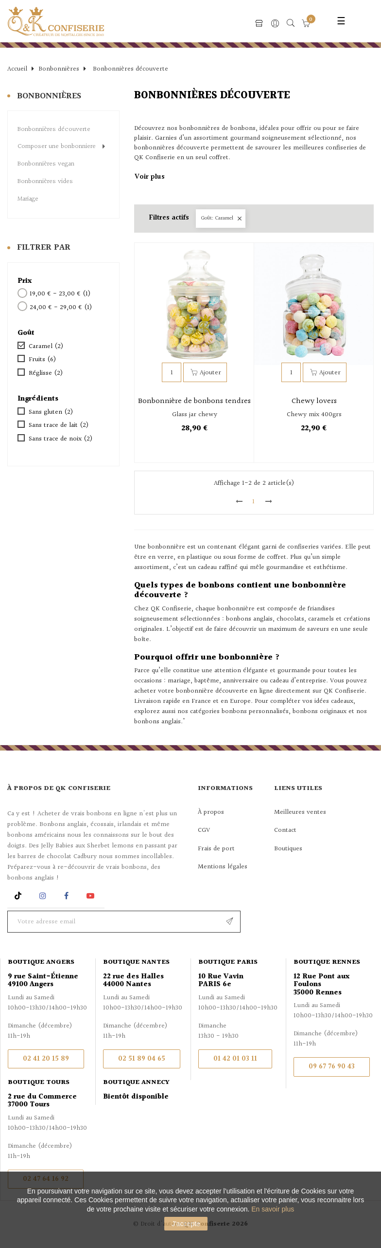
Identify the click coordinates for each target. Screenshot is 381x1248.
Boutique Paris (228, 962)
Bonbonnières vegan (45, 164)
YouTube (92, 895)
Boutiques (288, 849)
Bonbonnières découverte (53, 130)
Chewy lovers (314, 401)
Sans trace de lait (58, 426)
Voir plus (150, 177)
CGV (204, 830)
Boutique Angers (41, 962)
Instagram (44, 895)
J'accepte (186, 1224)
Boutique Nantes (136, 962)
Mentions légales (222, 867)
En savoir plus (272, 1209)
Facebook (66, 895)
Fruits (42, 360)
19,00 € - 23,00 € (60, 294)
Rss (19, 895)
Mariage (27, 199)
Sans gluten (51, 412)
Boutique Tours (38, 1082)
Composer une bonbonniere (56, 147)
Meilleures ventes (300, 812)
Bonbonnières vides (45, 182)
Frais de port (216, 849)
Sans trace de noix (60, 439)
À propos (211, 812)
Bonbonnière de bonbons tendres (194, 401)
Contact (285, 830)
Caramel (46, 347)
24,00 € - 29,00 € (61, 308)
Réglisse (46, 373)
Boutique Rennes (327, 962)
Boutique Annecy (136, 1082)
